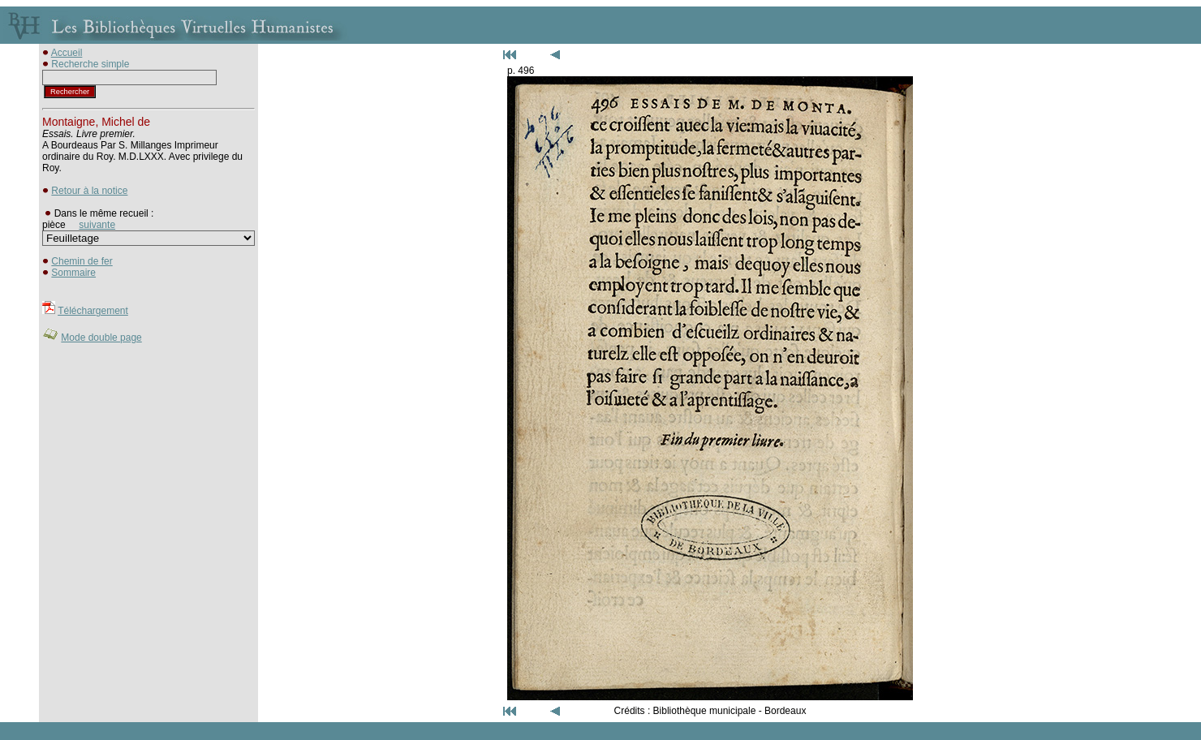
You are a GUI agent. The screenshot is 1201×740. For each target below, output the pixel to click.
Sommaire (73, 272)
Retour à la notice (89, 190)
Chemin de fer (81, 261)
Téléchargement (93, 310)
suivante (97, 224)
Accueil (67, 52)
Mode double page (101, 337)
